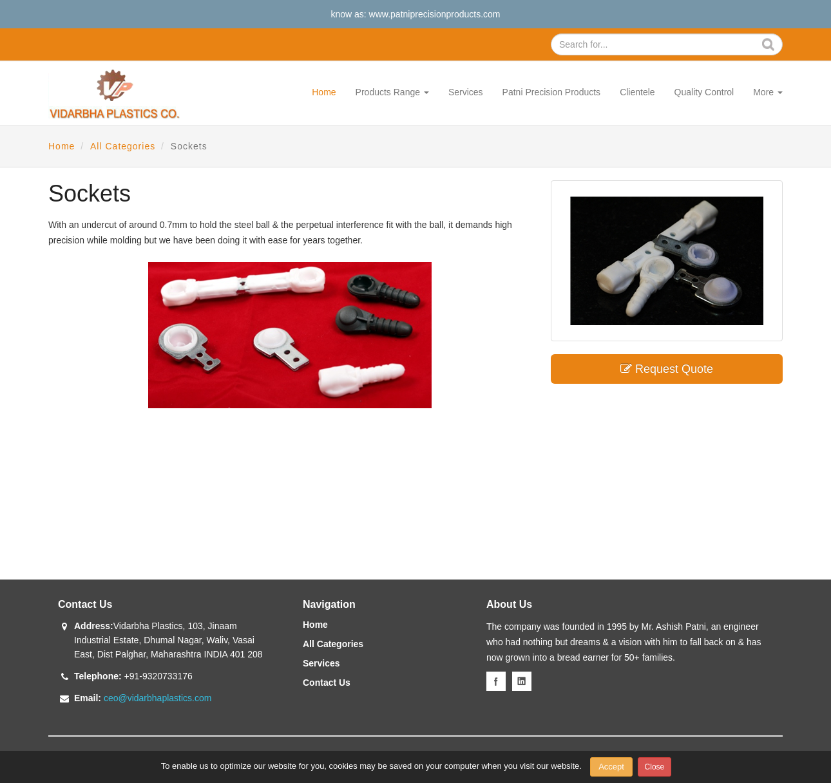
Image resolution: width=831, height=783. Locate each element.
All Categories (122, 146)
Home (324, 92)
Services (465, 92)
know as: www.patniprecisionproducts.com (415, 14)
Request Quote (666, 369)
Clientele (637, 92)
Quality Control (704, 92)
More (768, 92)
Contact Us (326, 682)
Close (655, 766)
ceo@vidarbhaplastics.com (158, 698)
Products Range (392, 92)
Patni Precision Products (551, 92)
